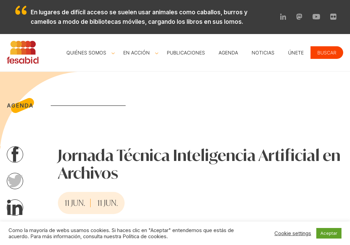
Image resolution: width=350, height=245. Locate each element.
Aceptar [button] (328, 233)
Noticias (263, 52)
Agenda (228, 52)
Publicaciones (186, 52)
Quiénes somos (86, 52)
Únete (296, 52)
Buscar (326, 52)
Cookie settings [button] (292, 233)
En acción (136, 52)
